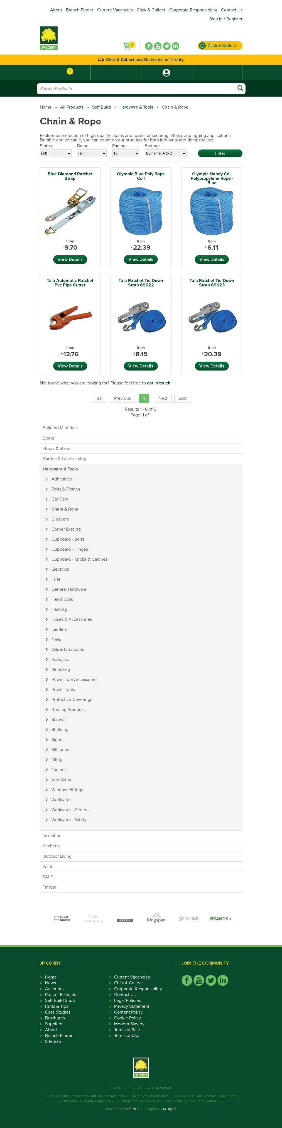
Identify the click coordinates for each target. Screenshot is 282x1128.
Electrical (60, 569)
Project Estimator (61, 994)
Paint (47, 866)
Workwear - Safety (69, 820)
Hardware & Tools (136, 107)
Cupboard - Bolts (68, 539)
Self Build (101, 107)
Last (183, 398)
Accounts (54, 989)
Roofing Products (68, 709)
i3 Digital (169, 1109)
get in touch (158, 383)
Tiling (57, 759)
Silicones (60, 749)
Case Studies (57, 1012)
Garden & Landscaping (64, 459)
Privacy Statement (131, 1006)
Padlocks (60, 659)
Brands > (221, 919)
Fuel (56, 579)
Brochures (55, 1018)
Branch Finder (79, 10)
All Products (72, 107)
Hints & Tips (56, 1006)
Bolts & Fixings (66, 489)
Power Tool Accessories (74, 679)
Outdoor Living (57, 856)
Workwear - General (71, 810)
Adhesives (62, 479)
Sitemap (53, 1041)
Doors (48, 438)
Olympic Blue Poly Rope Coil (141, 176)
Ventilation (62, 780)
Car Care (60, 499)
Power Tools (63, 689)
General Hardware (69, 589)
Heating (59, 609)
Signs (57, 739)
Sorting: (152, 146)
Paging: (119, 146)
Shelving (60, 729)
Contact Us (231, 10)
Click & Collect (151, 10)
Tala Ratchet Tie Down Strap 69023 (212, 283)
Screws (58, 719)
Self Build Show (60, 1000)
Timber (49, 887)
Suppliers (54, 1024)
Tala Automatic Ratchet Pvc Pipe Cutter (70, 283)
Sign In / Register (225, 19)
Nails (56, 639)
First (98, 398)
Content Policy (128, 1012)
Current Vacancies (115, 10)
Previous (122, 398)
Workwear (61, 800)
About (56, 10)
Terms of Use (126, 1035)
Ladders (59, 629)
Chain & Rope (65, 509)
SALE (48, 877)
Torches (59, 769)
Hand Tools (62, 599)
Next (162, 398)
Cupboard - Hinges (70, 549)
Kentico (130, 1109)
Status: (46, 146)
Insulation (52, 835)
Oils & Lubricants (68, 649)
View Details (70, 259)
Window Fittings (67, 790)
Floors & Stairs (56, 448)
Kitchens (51, 846)
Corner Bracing (66, 529)
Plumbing (61, 669)
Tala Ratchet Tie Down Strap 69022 (141, 283)
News (50, 983)
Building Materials (60, 428)
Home (46, 107)
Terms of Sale (127, 1030)
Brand (83, 146)
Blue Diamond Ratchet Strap (70, 176)
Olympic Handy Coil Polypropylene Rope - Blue (212, 178)
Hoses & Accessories (72, 619)
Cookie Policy (127, 1018)
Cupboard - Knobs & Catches (79, 559)
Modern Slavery (129, 1024)
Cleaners (60, 519)
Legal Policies (127, 1000)
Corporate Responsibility (193, 10)
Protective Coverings (72, 699)
